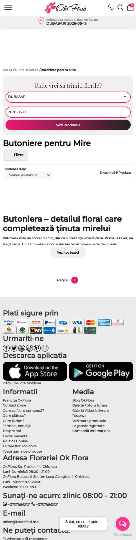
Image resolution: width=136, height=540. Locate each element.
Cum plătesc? (14, 415)
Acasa (7, 70)
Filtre (15, 155)
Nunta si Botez (27, 70)
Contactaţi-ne (14, 405)
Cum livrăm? (13, 421)
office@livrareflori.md (21, 522)
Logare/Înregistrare (88, 426)
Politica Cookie (15, 441)
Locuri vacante (15, 436)
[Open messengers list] (123, 524)
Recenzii (79, 415)
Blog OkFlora (83, 400)
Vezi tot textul (68, 252)
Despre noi (12, 431)
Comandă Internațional (91, 431)
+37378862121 (16, 505)
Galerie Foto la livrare (89, 405)
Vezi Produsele (68, 125)
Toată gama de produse (22, 451)
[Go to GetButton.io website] (123, 534)
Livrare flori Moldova (20, 446)
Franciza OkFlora (17, 400)
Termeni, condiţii (16, 426)
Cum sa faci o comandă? (23, 410)
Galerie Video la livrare (90, 410)
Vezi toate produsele (89, 421)
